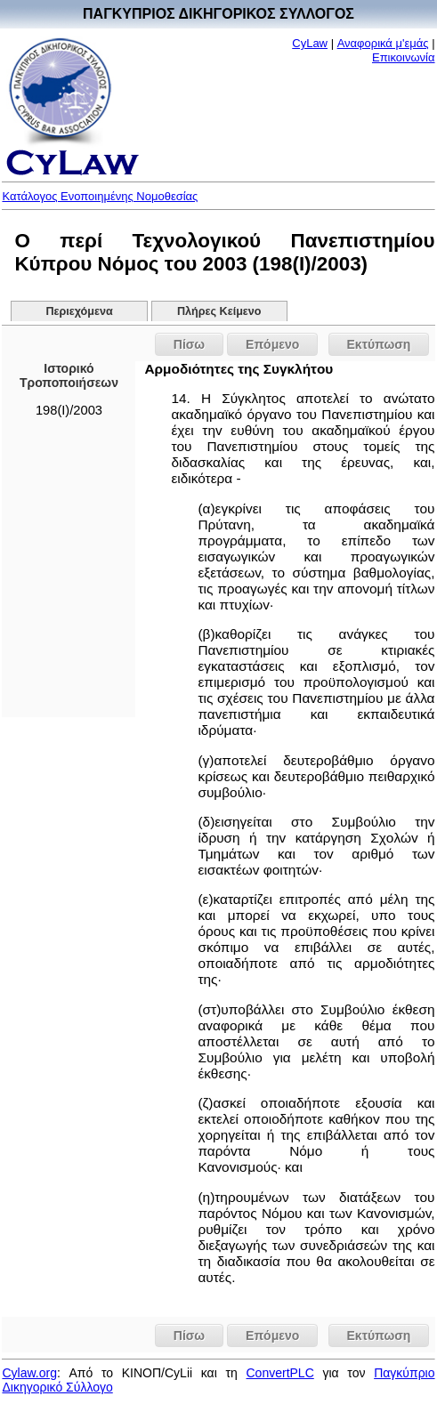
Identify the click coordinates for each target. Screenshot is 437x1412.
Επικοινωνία (403, 57)
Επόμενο (272, 344)
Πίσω (189, 344)
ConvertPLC (280, 1373)
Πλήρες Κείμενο (219, 311)
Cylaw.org (29, 1373)
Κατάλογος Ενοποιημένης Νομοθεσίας (100, 196)
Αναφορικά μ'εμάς (383, 43)
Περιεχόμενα (78, 311)
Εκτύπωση (379, 344)
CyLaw (310, 43)
